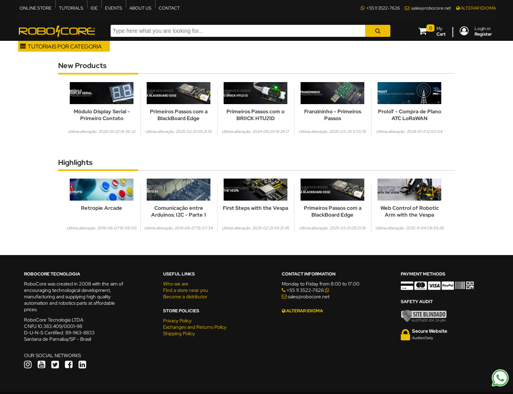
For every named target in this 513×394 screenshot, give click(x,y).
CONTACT (169, 8)
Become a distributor (185, 296)
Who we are (175, 284)
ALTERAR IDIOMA (476, 8)
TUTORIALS (71, 8)
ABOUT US (140, 8)
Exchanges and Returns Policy (194, 327)
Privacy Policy (177, 321)
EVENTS (113, 8)
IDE (94, 8)
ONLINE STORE (36, 8)
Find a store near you (185, 290)
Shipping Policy (179, 333)
